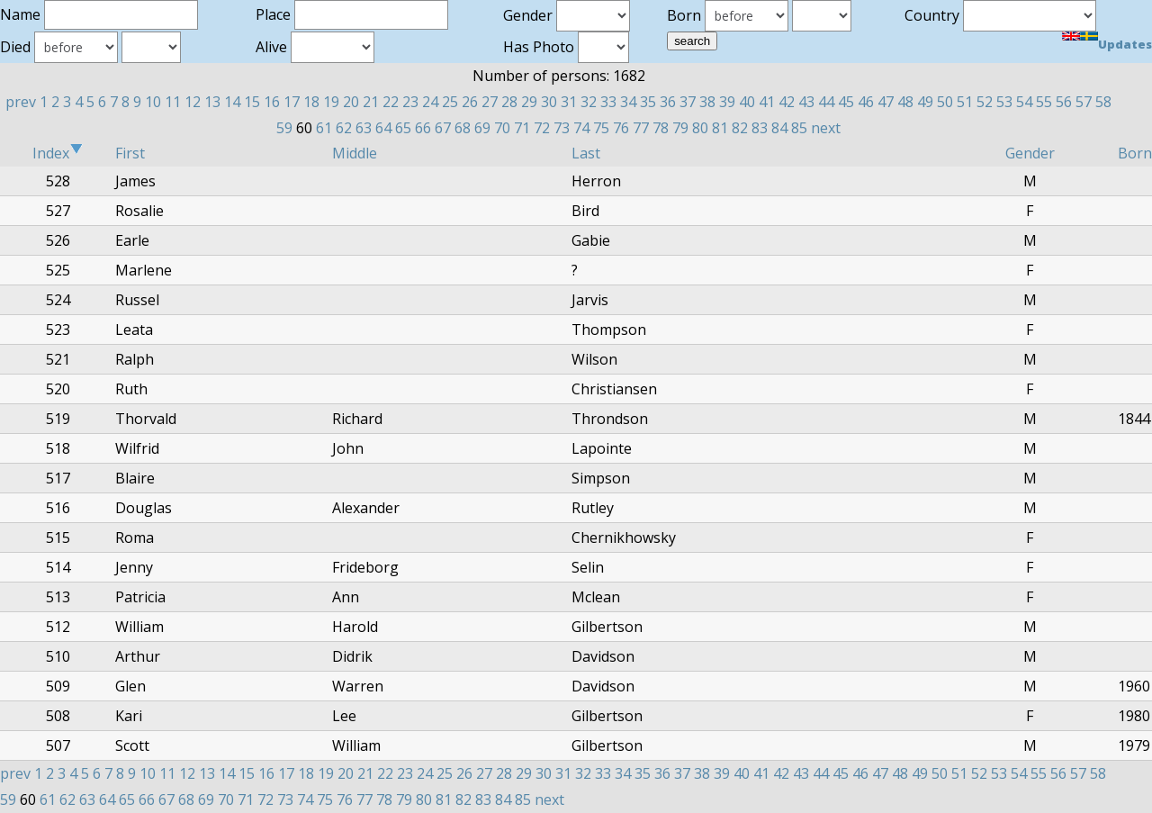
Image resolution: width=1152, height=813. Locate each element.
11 (173, 102)
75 (601, 128)
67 (443, 128)
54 (1024, 102)
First (130, 153)
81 (720, 128)
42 (786, 102)
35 (648, 102)
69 (482, 128)
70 (502, 128)
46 (866, 102)
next (826, 128)
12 (192, 102)
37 (688, 102)
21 (371, 102)
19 (331, 102)
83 (760, 128)
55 (1044, 102)
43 (806, 102)
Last (586, 153)
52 (984, 102)
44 (826, 102)
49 (925, 102)
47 (886, 102)
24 (430, 102)
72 (542, 128)
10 (153, 102)
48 (905, 102)
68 (462, 128)
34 (628, 102)
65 (403, 128)
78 (660, 128)
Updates (1125, 44)
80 (700, 128)
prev (20, 102)
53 (1004, 102)
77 (641, 128)
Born (1135, 153)
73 (562, 128)
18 (311, 102)
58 (1103, 102)
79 (680, 128)
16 (272, 102)
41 (767, 102)
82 (740, 128)
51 (965, 102)
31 (569, 102)
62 (344, 128)
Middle (354, 153)
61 (324, 128)
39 (727, 102)
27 (490, 102)
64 (383, 128)
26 (470, 102)
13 (212, 102)
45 (846, 102)
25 (450, 102)
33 (608, 102)
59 (284, 128)
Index (57, 153)
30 (549, 102)
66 (423, 128)
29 (529, 102)
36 (668, 102)
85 (799, 128)
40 (747, 102)
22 (390, 102)
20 (351, 102)
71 (522, 128)
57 (1084, 102)
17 (292, 102)
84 (779, 128)
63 (364, 128)
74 (581, 128)
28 (509, 102)
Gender (1030, 153)
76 (621, 128)
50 (945, 102)
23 (410, 102)
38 (707, 102)
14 (232, 102)
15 (252, 102)
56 (1064, 102)
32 (588, 102)
